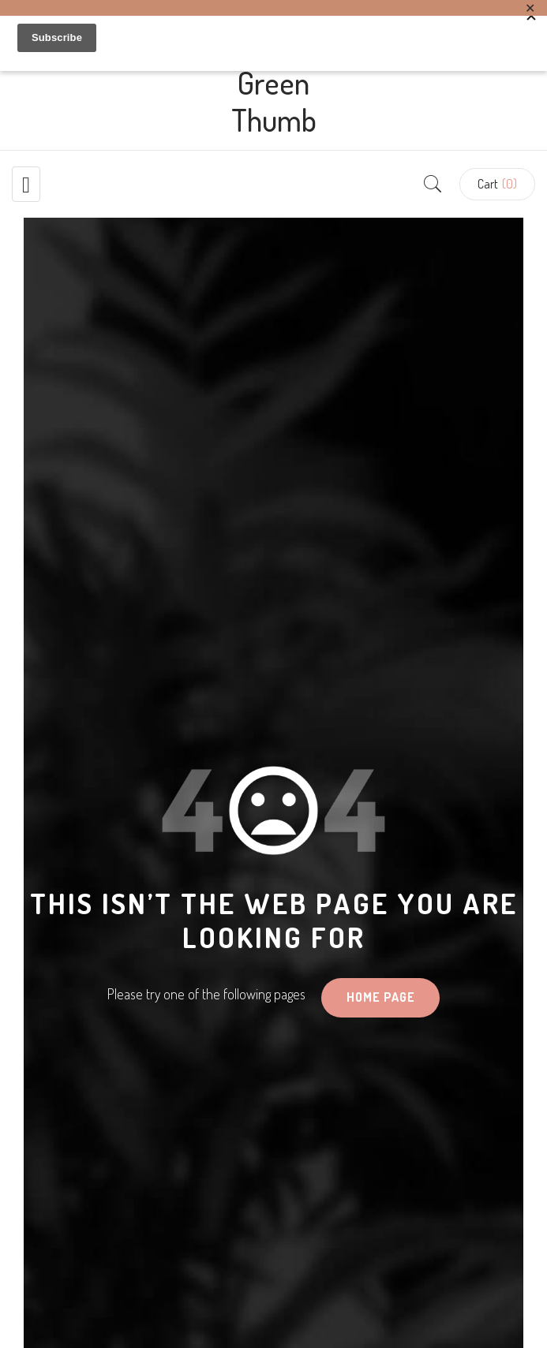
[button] (497, 184)
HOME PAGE (381, 997)
